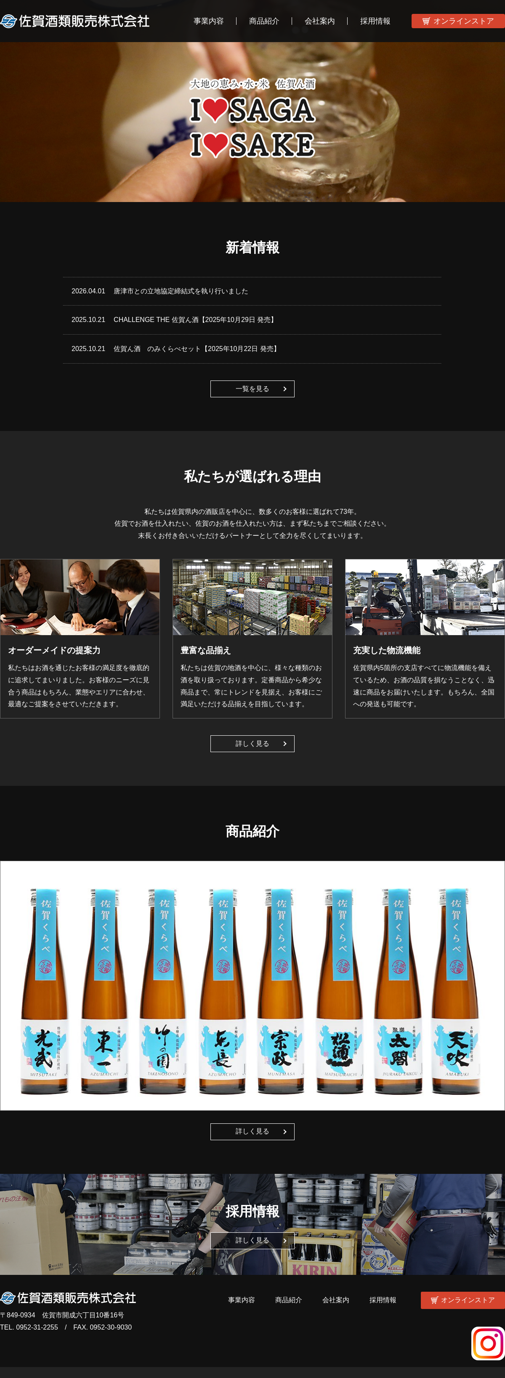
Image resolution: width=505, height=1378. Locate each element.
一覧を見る (252, 388)
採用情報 (375, 21)
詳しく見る (252, 743)
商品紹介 (264, 21)
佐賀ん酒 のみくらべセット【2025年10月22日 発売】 (197, 348)
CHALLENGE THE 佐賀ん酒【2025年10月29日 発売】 (195, 319)
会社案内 (320, 21)
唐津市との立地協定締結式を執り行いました (181, 291)
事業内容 (209, 21)
